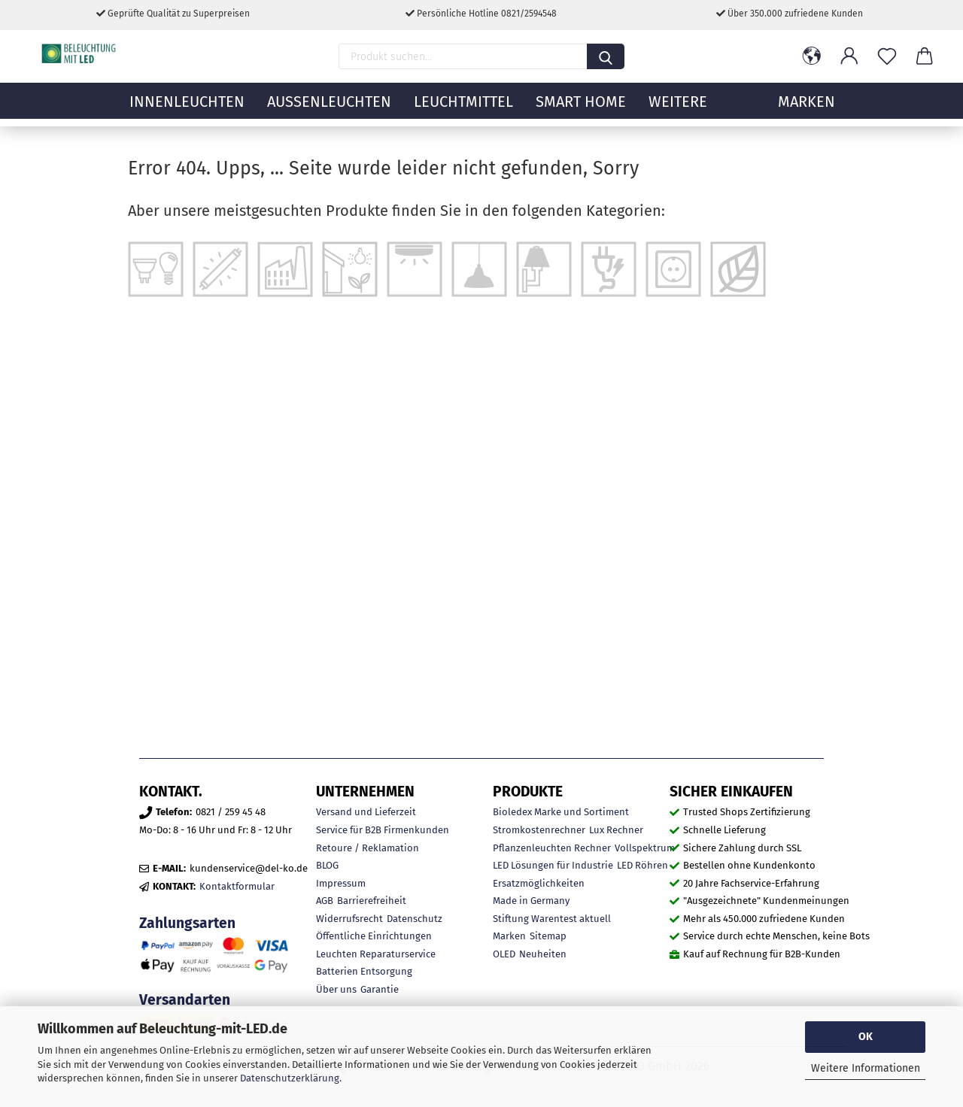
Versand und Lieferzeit (366, 811)
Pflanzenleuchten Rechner (552, 848)
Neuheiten (543, 954)
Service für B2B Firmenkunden (382, 830)
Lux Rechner (616, 830)
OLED (504, 954)
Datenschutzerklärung (289, 1078)
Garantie (379, 989)
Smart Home (581, 109)
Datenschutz (414, 918)
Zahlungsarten (187, 923)
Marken (509, 936)
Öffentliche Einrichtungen (374, 936)
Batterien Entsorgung (364, 971)
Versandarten (184, 999)
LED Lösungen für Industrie (553, 865)
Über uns (336, 989)
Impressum (341, 883)
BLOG (327, 865)
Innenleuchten (187, 109)
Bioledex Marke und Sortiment (561, 811)
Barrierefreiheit (371, 900)
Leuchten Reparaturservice (376, 954)
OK (865, 1036)
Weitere (678, 109)
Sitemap (548, 936)
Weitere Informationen (865, 1068)
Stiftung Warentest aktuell (552, 918)
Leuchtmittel (463, 109)
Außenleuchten (329, 109)
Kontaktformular (237, 886)
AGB (324, 900)
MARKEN (806, 109)
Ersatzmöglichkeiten (539, 883)
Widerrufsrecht (349, 918)
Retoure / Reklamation (367, 848)
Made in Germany (531, 900)
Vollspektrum (645, 848)
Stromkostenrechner (539, 830)
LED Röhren (642, 865)
